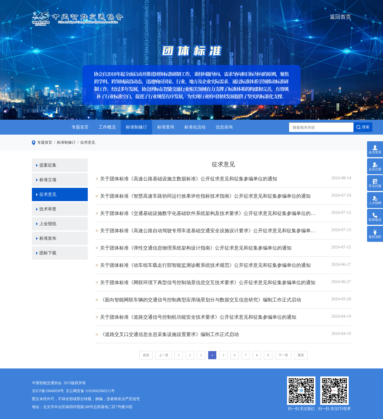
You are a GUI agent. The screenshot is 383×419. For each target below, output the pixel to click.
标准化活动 (195, 127)
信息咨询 (224, 127)
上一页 (163, 355)
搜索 (362, 127)
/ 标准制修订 (64, 142)
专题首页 (80, 127)
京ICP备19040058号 (48, 391)
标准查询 (165, 127)
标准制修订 (136, 127)
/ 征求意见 (85, 142)
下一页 (283, 355)
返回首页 (340, 17)
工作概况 (107, 127)
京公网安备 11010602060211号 (90, 391)
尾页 (301, 355)
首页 (146, 355)
